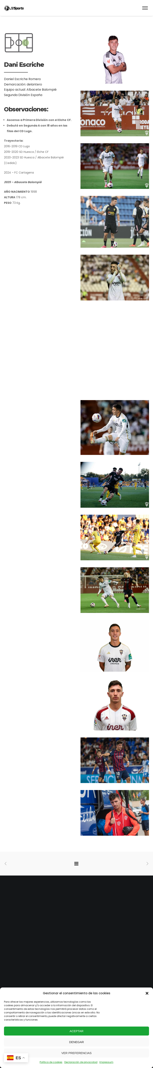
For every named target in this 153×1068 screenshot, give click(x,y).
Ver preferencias (76, 1053)
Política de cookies (51, 1062)
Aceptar (76, 1031)
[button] (147, 993)
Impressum (106, 1062)
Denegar (76, 1042)
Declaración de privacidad (80, 1062)
